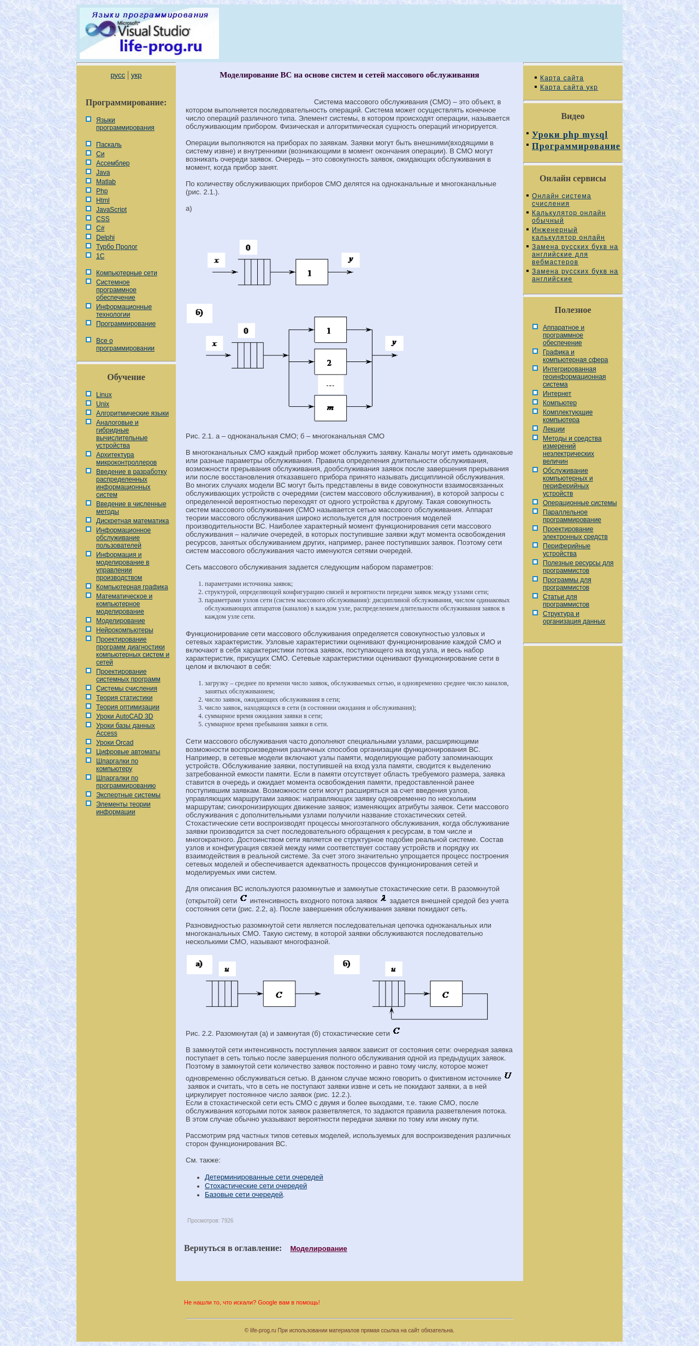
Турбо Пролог (117, 247)
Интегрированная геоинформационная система (574, 376)
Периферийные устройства (566, 550)
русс (117, 75)
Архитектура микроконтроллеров (126, 458)
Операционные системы (580, 503)
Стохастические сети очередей (256, 1186)
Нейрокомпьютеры (124, 630)
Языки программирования (125, 124)
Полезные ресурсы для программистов (578, 566)
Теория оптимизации (127, 707)
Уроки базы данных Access (125, 729)
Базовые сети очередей (244, 1194)
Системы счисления (126, 688)
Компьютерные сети (126, 273)
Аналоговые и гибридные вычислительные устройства (121, 434)
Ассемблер (112, 163)
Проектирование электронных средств (575, 533)
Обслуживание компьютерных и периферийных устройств (568, 482)
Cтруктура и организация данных (574, 617)
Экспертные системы (128, 795)
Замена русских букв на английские (575, 275)
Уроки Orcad (114, 742)
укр (136, 75)
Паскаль (109, 145)
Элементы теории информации (123, 808)
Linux (104, 395)
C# (100, 228)
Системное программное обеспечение (116, 289)
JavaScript (111, 210)
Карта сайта (562, 78)
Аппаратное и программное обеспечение (563, 335)
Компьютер (560, 403)
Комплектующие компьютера (568, 416)
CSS (103, 219)
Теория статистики (124, 698)
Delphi (105, 237)
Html (103, 200)
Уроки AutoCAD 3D (124, 716)
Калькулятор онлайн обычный (569, 216)
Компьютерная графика (132, 587)
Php (102, 191)
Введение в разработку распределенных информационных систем (131, 483)
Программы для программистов (567, 583)
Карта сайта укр (569, 87)
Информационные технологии (124, 310)
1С (100, 256)
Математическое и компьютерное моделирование (124, 603)
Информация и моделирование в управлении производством (123, 566)
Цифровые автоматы (128, 752)
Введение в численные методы (131, 507)
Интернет (557, 394)
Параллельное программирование (572, 516)
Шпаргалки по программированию (126, 782)
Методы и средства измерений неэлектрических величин (572, 450)
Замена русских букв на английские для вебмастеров (575, 254)
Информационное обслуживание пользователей (123, 537)
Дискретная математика (132, 521)
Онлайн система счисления (561, 199)
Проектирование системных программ (128, 675)
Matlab (106, 182)
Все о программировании (125, 344)
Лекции (554, 429)
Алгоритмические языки (132, 413)
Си (100, 154)
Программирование (126, 324)
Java (103, 172)
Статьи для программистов (566, 600)
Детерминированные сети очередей (264, 1177)
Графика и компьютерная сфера (575, 356)
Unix (102, 404)
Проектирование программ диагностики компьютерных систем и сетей (132, 651)
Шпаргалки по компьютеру (117, 765)
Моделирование (120, 621)
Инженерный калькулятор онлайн (568, 233)
